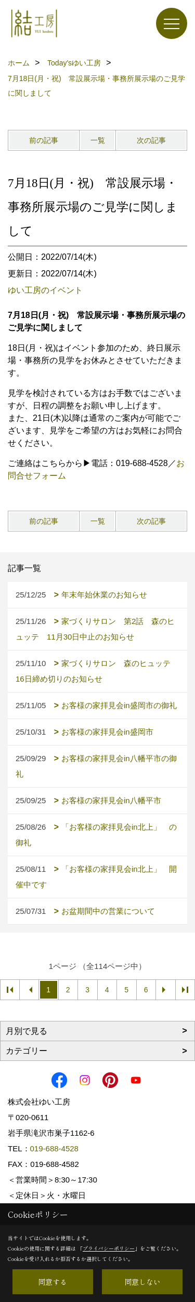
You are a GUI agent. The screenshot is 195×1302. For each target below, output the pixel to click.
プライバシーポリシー (109, 1248)
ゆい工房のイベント (45, 290)
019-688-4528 (54, 1148)
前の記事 (43, 140)
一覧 (97, 140)
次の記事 (151, 140)
